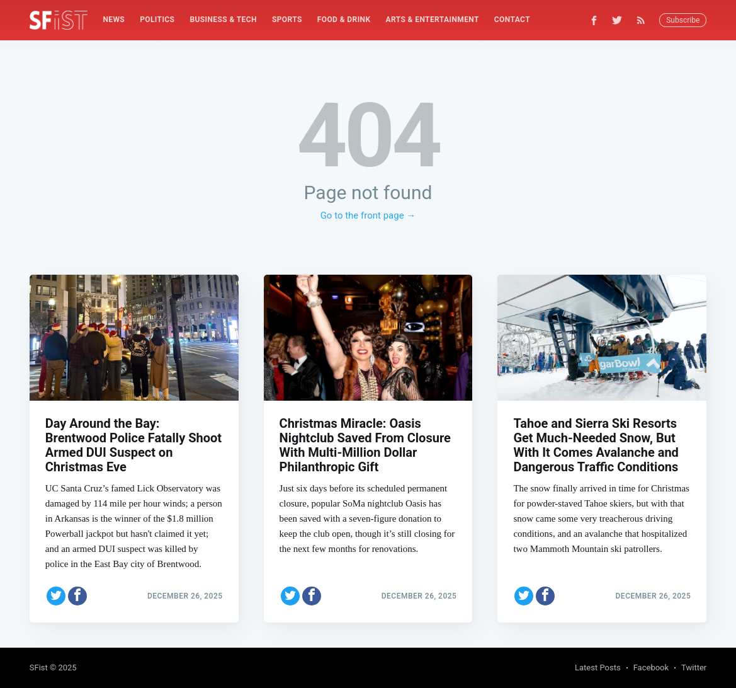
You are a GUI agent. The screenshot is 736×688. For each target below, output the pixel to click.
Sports (287, 19)
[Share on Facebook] (77, 596)
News (114, 19)
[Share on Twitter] (56, 596)
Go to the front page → (368, 215)
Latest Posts (598, 667)
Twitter (693, 667)
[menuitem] (113, 20)
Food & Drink (344, 19)
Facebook (651, 667)
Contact (512, 19)
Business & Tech (223, 19)
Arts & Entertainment (431, 19)
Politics (157, 19)
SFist (39, 667)
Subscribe (682, 20)
